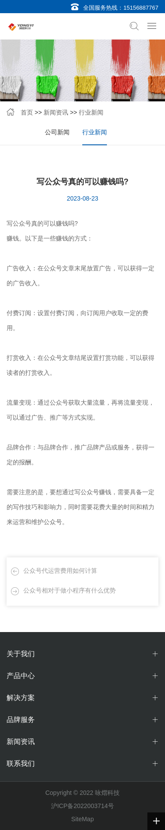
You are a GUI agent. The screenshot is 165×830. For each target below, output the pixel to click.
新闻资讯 (56, 112)
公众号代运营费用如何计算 (60, 570)
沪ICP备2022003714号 (82, 805)
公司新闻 (57, 132)
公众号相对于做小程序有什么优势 (69, 590)
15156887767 (140, 7)
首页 (27, 112)
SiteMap (82, 819)
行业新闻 (91, 112)
